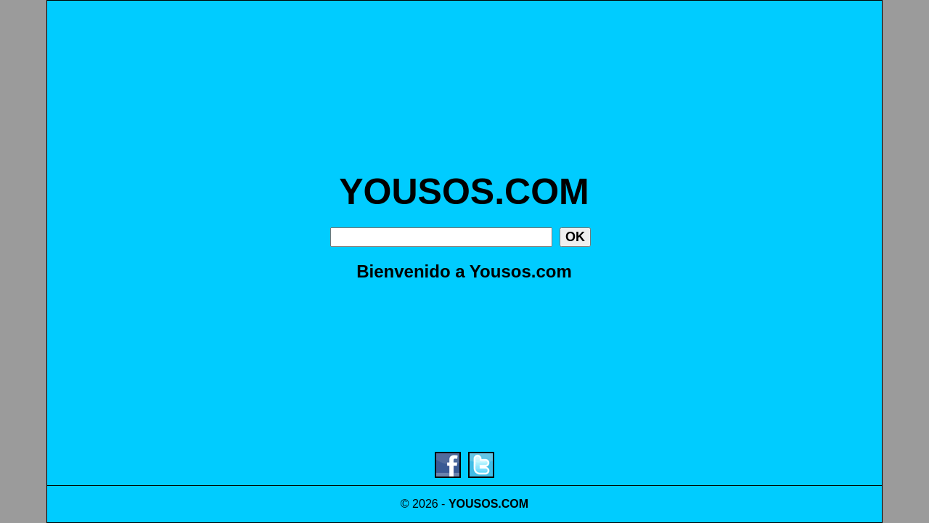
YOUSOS (473, 504)
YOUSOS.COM (464, 191)
